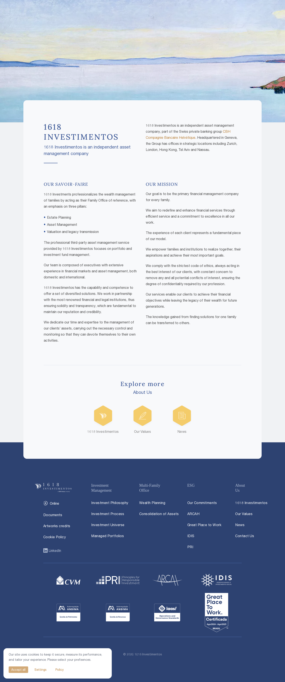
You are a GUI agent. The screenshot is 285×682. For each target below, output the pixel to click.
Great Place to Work (204, 525)
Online (54, 503)
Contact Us (244, 536)
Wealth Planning (152, 503)
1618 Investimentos (251, 503)
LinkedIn (54, 550)
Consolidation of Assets (159, 514)
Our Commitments (202, 503)
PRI (190, 547)
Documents (52, 515)
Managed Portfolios (107, 536)
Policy (59, 669)
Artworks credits (56, 526)
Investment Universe (108, 525)
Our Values (244, 514)
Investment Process (107, 514)
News (240, 525)
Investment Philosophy (109, 503)
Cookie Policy (54, 537)
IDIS (190, 536)
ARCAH (193, 514)
